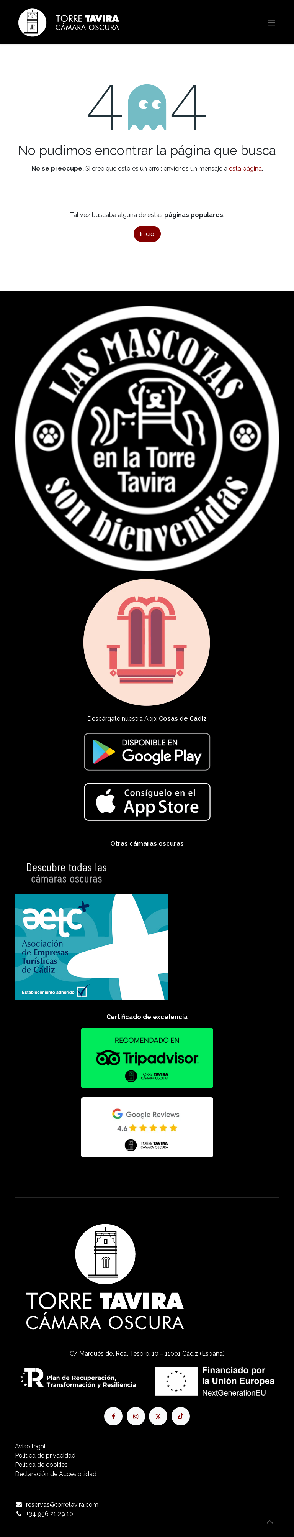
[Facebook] (113, 1416)
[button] (270, 1521)
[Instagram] (136, 1416)
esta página (245, 168)
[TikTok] (181, 1416)
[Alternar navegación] (271, 22)
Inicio (147, 234)
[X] (158, 1416)
